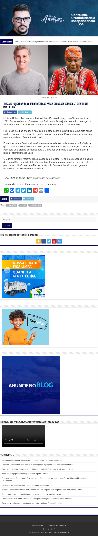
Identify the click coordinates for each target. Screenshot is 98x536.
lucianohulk (35, 205)
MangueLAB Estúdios (57, 525)
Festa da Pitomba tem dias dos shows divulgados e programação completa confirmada (38, 465)
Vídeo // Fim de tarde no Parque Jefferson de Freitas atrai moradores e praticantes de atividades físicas (53, 41)
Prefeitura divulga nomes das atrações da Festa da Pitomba (27, 485)
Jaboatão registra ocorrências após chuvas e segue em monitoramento (31, 494)
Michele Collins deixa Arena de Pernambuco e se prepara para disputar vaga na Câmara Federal (42, 490)
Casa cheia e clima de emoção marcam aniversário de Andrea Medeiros (32, 503)
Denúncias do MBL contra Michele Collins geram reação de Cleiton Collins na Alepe (37, 499)
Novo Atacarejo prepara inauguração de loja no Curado (25, 474)
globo (23, 205)
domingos (11, 205)
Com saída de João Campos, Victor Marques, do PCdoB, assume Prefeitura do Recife (38, 469)
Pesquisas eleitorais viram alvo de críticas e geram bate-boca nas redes (32, 460)
